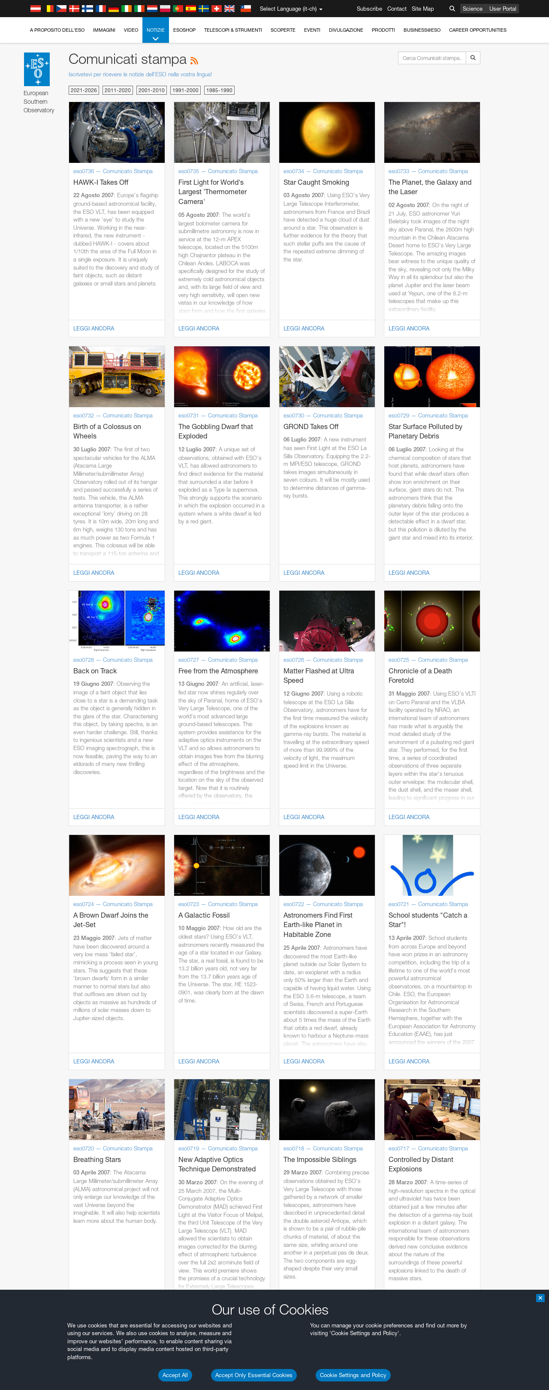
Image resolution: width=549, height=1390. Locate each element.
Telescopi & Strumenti (233, 30)
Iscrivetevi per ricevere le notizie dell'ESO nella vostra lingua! (140, 74)
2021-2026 (84, 90)
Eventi (312, 30)
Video (131, 30)
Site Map (423, 8)
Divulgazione (346, 30)
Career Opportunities (478, 30)
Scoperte (283, 30)
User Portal (502, 8)
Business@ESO (422, 30)
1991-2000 (185, 90)
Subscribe (369, 8)
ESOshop (184, 30)
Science (473, 8)
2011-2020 (118, 90)
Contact (397, 8)
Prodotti (383, 30)
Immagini (104, 30)
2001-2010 (152, 90)
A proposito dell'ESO (57, 30)
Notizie (155, 35)
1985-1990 (219, 90)
